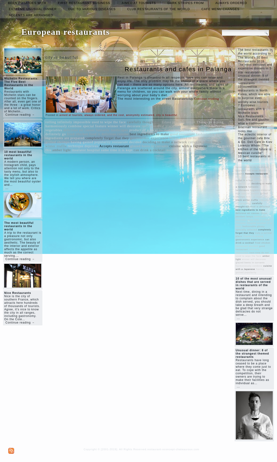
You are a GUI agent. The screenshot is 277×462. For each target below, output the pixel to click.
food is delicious (102, 134)
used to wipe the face (109, 122)
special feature (94, 126)
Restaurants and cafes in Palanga (178, 69)
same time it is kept (117, 150)
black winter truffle (247, 200)
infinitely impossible (74, 122)
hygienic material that (192, 126)
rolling (50, 122)
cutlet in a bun (199, 142)
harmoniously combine (63, 126)
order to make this (257, 197)
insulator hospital (86, 150)
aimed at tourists (139, 3)
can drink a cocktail (150, 150)
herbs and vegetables (248, 177)
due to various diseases (92, 9)
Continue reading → (20, 114)
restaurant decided (127, 142)
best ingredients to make (149, 134)
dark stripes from (185, 3)
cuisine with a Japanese (188, 146)
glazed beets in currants (149, 146)
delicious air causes (79, 130)
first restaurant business (84, 3)
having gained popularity (91, 142)
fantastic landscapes (112, 130)
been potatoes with (27, 3)
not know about (179, 150)
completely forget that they (107, 138)
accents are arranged (31, 15)
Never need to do (183, 138)
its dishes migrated (174, 130)
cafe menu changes (220, 9)
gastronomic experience (149, 138)
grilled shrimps (57, 142)
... (6, 188)
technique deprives (83, 146)
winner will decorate (123, 126)
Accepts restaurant (114, 146)
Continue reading (208, 98)
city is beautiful (166, 115)
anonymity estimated (140, 115)
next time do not (211, 138)
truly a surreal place (158, 126)
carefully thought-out (144, 122)
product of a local (143, 130)
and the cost (115, 115)
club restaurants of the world (158, 9)
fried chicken (77, 134)
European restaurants (65, 32)
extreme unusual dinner (33, 9)
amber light (61, 150)
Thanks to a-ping (210, 122)
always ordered (231, 3)
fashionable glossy (211, 134)
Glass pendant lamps (178, 122)
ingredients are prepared (64, 138)
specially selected (204, 130)
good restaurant (182, 134)
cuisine (123, 134)
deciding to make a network (165, 142)
